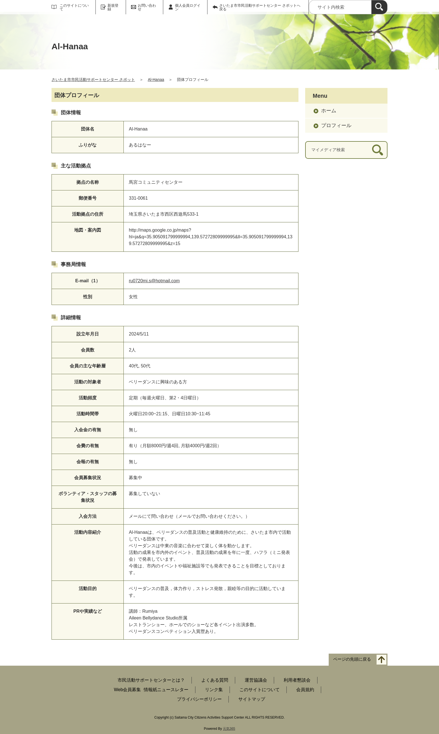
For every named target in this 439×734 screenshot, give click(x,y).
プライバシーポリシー (199, 699)
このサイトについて (74, 7)
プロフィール (336, 125)
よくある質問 (214, 680)
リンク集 (214, 689)
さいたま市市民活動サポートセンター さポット (93, 79)
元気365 (229, 729)
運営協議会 (256, 680)
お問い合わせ (147, 7)
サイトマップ (251, 699)
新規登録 (113, 7)
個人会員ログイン (187, 7)
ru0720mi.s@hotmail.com (154, 280)
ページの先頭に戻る (352, 659)
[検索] (379, 7)
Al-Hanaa (156, 79)
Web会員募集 (127, 689)
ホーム (328, 110)
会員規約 (305, 689)
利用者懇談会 (297, 680)
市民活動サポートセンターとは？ (151, 680)
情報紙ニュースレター (166, 689)
